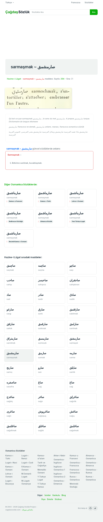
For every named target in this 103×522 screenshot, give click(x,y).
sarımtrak (11, 343)
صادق (72, 294)
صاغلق (42, 426)
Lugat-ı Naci (11, 462)
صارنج (10, 367)
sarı (40, 372)
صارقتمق (74, 309)
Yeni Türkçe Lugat (78, 221)
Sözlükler (89, 2)
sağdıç (10, 401)
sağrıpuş (42, 416)
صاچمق (11, 265)
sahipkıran (74, 284)
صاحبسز (43, 280)
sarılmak (73, 328)
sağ (40, 386)
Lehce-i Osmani (77, 201)
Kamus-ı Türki (45, 201)
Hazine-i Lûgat (14, 79)
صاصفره (11, 382)
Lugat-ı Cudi (27, 462)
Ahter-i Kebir (59, 455)
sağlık (41, 430)
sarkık (9, 328)
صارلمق (73, 324)
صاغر (41, 397)
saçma (41, 270)
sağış (72, 416)
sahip (9, 284)
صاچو (72, 265)
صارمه (73, 353)
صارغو (10, 309)
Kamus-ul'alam (41, 457)
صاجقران (74, 280)
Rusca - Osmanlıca (75, 478)
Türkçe (8, 2)
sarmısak (42, 343)
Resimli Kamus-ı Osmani (18, 241)
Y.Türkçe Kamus (42, 485)
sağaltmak (11, 430)
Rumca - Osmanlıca (91, 478)
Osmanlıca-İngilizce (59, 461)
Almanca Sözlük (46, 221)
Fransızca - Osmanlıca (75, 471)
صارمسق (43, 338)
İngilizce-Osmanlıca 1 (59, 468)
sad (8, 299)
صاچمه (42, 265)
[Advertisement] (51, 37)
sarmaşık (73, 343)
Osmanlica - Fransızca (75, 464)
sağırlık (72, 401)
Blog (64, 495)
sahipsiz (42, 284)
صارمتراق (12, 338)
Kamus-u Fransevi (15, 201)
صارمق (42, 353)
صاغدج (10, 397)
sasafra (10, 386)
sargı (9, 314)
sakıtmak (73, 314)
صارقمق (43, 324)
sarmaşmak (12, 197)
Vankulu (56, 495)
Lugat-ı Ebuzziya (9, 482)
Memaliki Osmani (42, 471)
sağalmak (74, 430)
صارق (41, 309)
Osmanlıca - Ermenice (59, 482)
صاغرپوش (44, 411)
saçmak (10, 270)
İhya (43, 499)
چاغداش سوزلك (27, 510)
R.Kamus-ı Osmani (26, 468)
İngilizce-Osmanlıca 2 (59, 475)
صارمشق (74, 338)
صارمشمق (13, 353)
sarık (40, 314)
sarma (72, 357)
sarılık (72, 372)
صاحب (10, 280)
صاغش (73, 411)
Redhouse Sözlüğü (16, 221)
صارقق (11, 324)
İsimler (48, 495)
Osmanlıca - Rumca (91, 471)
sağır (40, 401)
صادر (41, 294)
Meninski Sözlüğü (74, 485)
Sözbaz (58, 499)
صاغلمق (74, 426)
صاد (9, 294)
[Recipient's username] (60, 12)
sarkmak (42, 328)
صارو (41, 367)
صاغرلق (74, 397)
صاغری (11, 411)
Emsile (50, 499)
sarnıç (9, 372)
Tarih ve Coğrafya (42, 464)
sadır (40, 299)
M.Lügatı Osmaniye (26, 482)
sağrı (9, 416)
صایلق (73, 367)
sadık (72, 299)
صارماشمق (14, 193)
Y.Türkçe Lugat (42, 478)
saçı (71, 270)
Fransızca (75, 2)
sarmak (41, 357)
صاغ (40, 382)
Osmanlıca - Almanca (91, 464)
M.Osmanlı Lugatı (26, 475)
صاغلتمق (12, 426)
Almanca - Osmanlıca (91, 457)
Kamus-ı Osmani (9, 468)
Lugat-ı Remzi (24, 457)
